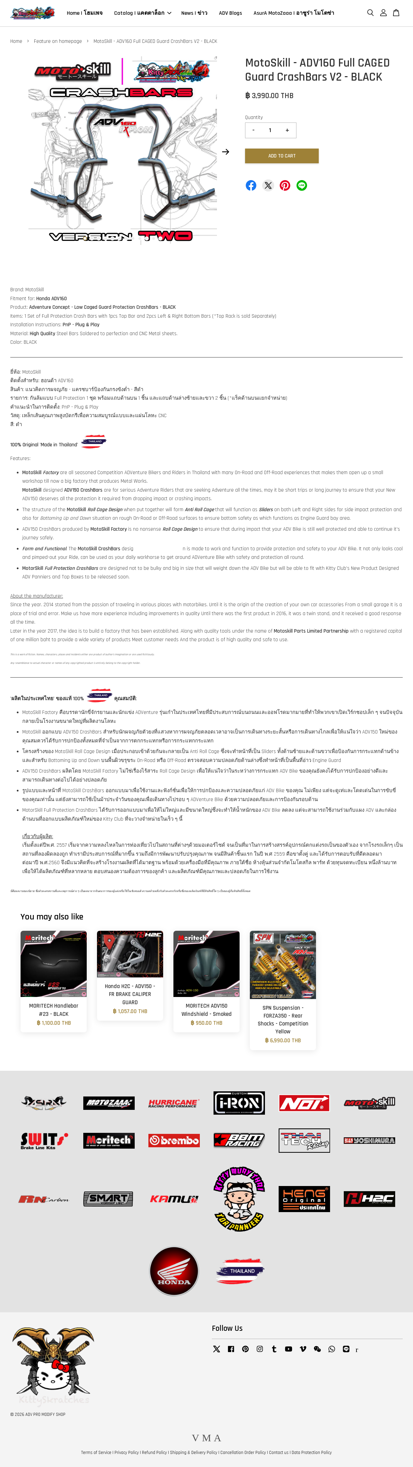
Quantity (254, 117)
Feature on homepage (58, 41)
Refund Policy (154, 1452)
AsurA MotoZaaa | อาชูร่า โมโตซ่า (294, 13)
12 (160, 238)
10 (147, 238)
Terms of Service (96, 1452)
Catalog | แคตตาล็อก (142, 13)
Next (225, 152)
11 (153, 238)
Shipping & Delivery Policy (193, 1452)
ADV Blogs (230, 13)
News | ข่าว (194, 13)
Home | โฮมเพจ (84, 13)
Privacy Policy (126, 1452)
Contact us (279, 1452)
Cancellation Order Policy (243, 1452)
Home (16, 41)
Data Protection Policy (312, 1452)
